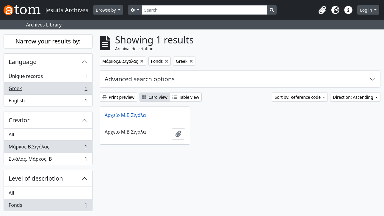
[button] (322, 10)
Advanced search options (140, 79)
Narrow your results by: (48, 41)
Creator (19, 120)
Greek (47, 90)
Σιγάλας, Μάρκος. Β (47, 160)
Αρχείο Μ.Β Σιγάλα (125, 115)
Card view (154, 97)
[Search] (204, 10)
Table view (186, 97)
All (11, 134)
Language (23, 62)
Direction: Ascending (353, 97)
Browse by (106, 10)
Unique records (47, 77)
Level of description (36, 178)
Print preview (118, 97)
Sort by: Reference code (298, 97)
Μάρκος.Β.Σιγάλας (47, 148)
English (47, 102)
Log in (366, 10)
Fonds (47, 206)
